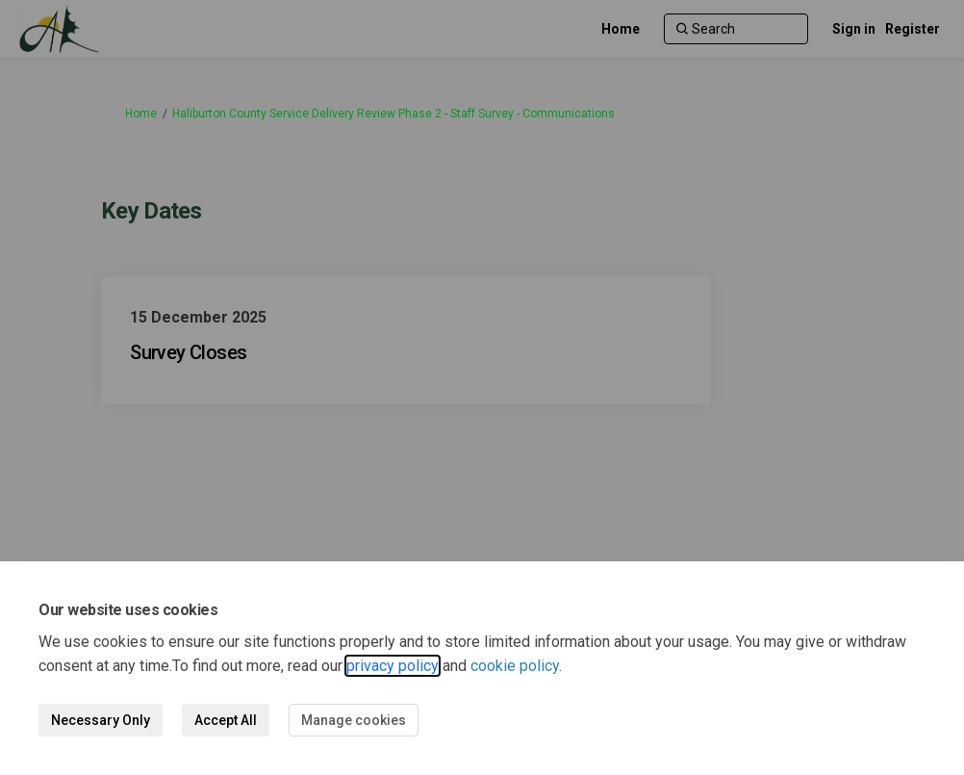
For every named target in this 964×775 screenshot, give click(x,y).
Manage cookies (353, 720)
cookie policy (514, 666)
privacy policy (392, 666)
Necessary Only (100, 720)
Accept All (225, 720)
